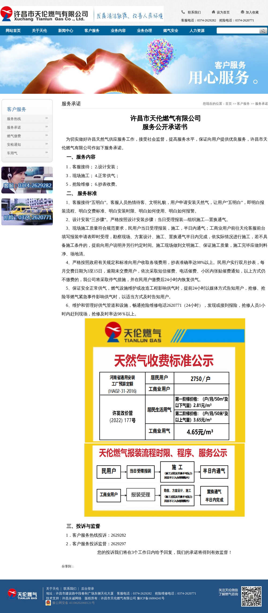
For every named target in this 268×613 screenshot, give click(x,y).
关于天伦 (52, 588)
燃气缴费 (14, 136)
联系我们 (194, 12)
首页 (228, 104)
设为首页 (223, 12)
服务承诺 (14, 127)
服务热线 (14, 119)
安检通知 (14, 145)
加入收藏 (252, 12)
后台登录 (87, 588)
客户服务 (243, 104)
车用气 (12, 153)
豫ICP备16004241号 (151, 598)
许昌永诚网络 (71, 598)
